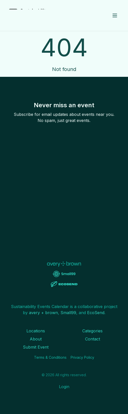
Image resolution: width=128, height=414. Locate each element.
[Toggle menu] (115, 15)
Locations (35, 330)
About (36, 338)
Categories (92, 330)
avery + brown (43, 312)
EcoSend (95, 312)
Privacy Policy (82, 357)
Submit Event (36, 347)
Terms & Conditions (50, 357)
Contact (92, 338)
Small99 (68, 312)
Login (64, 386)
